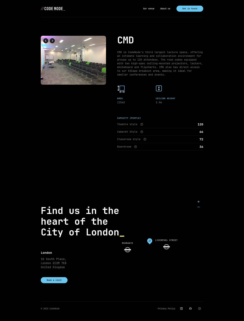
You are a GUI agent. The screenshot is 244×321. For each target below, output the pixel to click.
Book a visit (54, 280)
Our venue (148, 8)
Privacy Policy (166, 308)
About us (165, 8)
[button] (45, 41)
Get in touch (189, 8)
